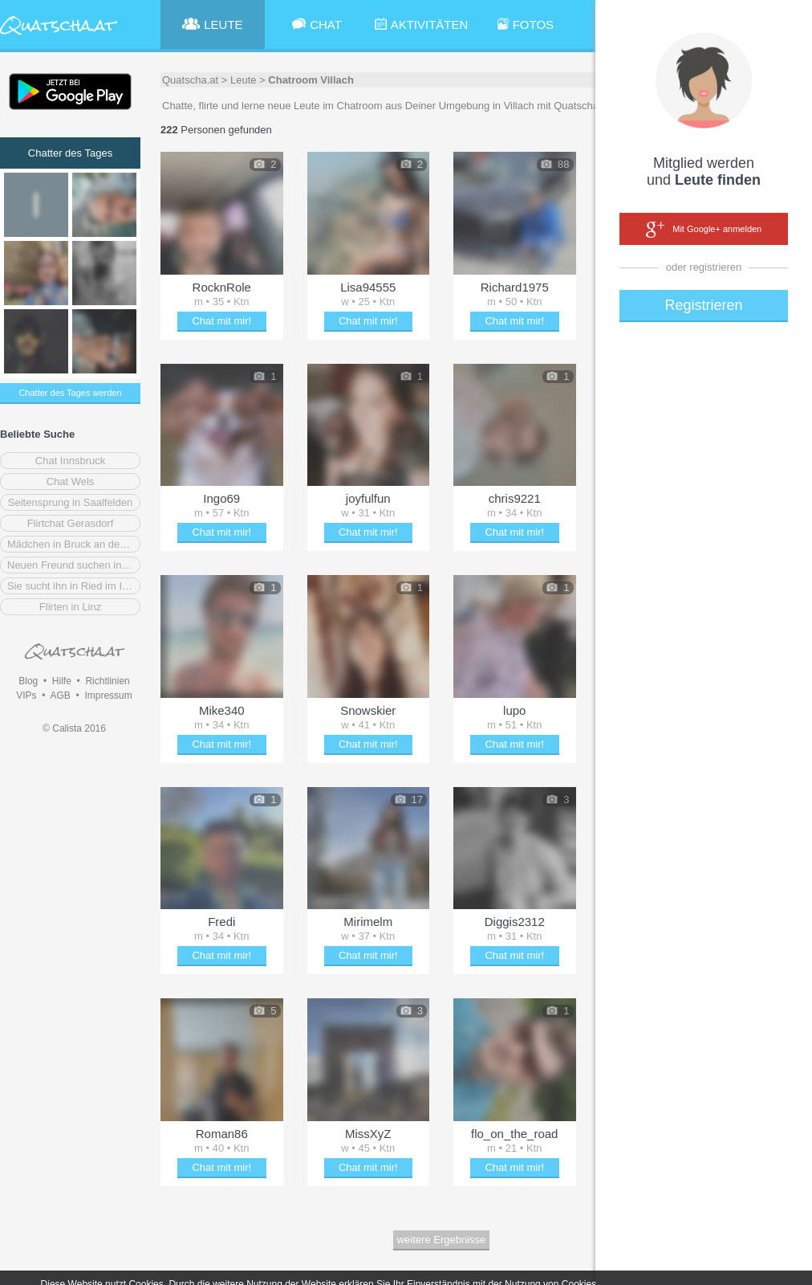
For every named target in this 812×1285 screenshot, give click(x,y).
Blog (28, 681)
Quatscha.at (190, 80)
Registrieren (703, 305)
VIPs (26, 695)
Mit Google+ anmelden (703, 230)
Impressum (108, 695)
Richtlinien (107, 681)
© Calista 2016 (74, 728)
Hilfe (61, 681)
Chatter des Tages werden (69, 393)
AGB (60, 695)
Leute (243, 80)
